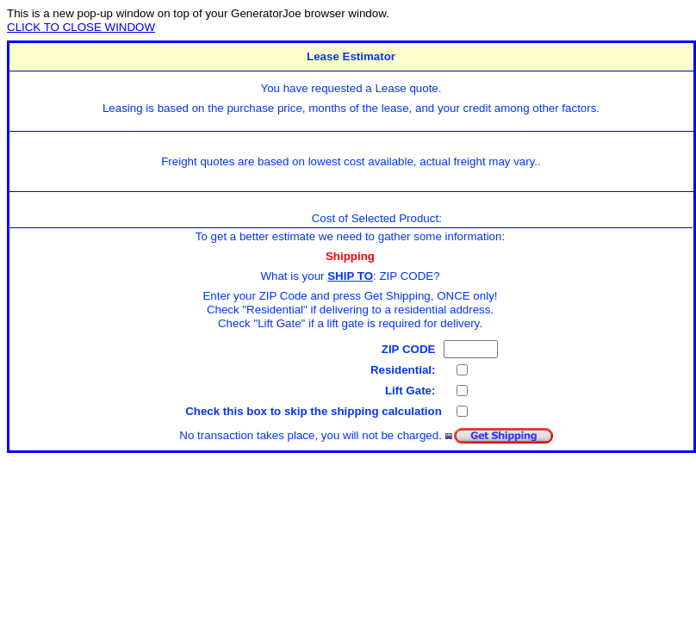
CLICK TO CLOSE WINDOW (81, 27)
